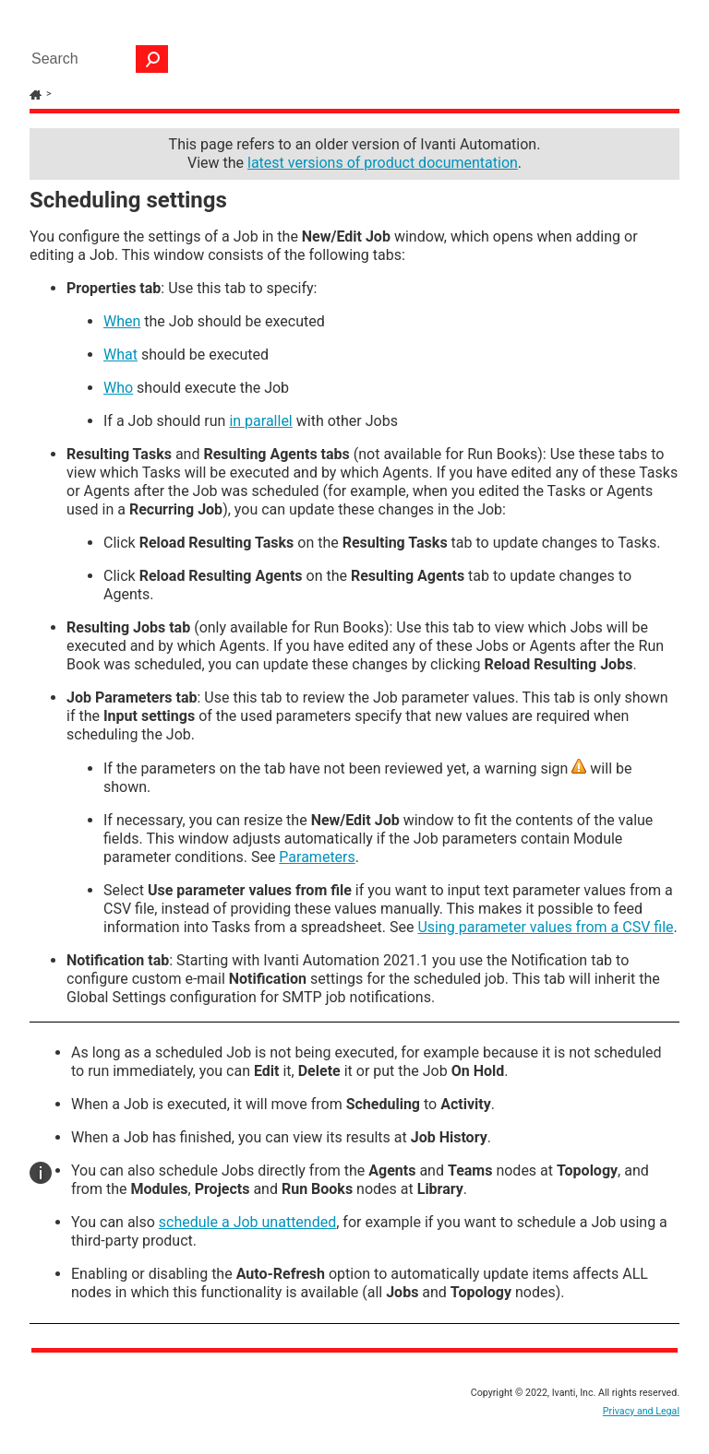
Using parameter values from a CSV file (545, 927)
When (121, 321)
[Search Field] (95, 59)
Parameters (316, 857)
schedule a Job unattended (247, 1222)
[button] (152, 59)
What (120, 354)
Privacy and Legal (641, 1411)
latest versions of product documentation (382, 162)
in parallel (260, 421)
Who (118, 387)
